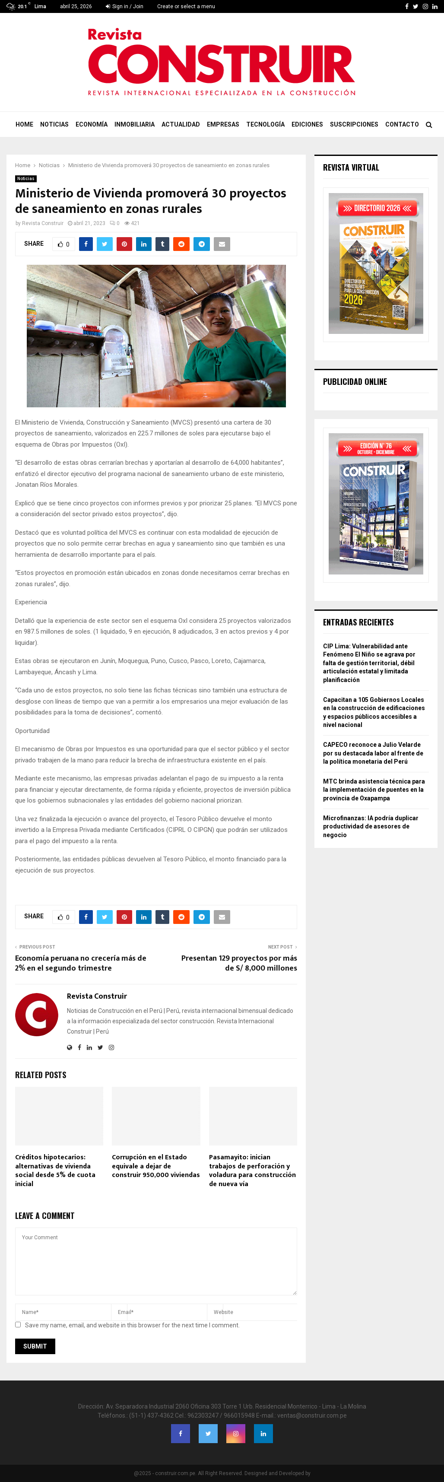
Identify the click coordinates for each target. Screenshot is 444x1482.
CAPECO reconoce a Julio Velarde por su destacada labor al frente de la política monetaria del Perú (373, 753)
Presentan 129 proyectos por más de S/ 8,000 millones (239, 963)
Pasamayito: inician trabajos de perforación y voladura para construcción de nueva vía (252, 1171)
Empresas (223, 124)
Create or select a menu (186, 6)
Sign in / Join (124, 6)
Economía (92, 124)
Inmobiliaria (134, 124)
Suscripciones (354, 124)
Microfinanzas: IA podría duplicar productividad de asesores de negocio (371, 826)
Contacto (402, 124)
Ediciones (307, 124)
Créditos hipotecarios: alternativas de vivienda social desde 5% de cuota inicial (55, 1171)
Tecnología (265, 124)
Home (24, 124)
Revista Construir (42, 223)
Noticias (54, 124)
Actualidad (181, 124)
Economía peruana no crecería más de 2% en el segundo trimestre (80, 963)
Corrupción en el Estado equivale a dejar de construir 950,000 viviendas (156, 1166)
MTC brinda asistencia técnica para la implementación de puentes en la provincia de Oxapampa (374, 790)
